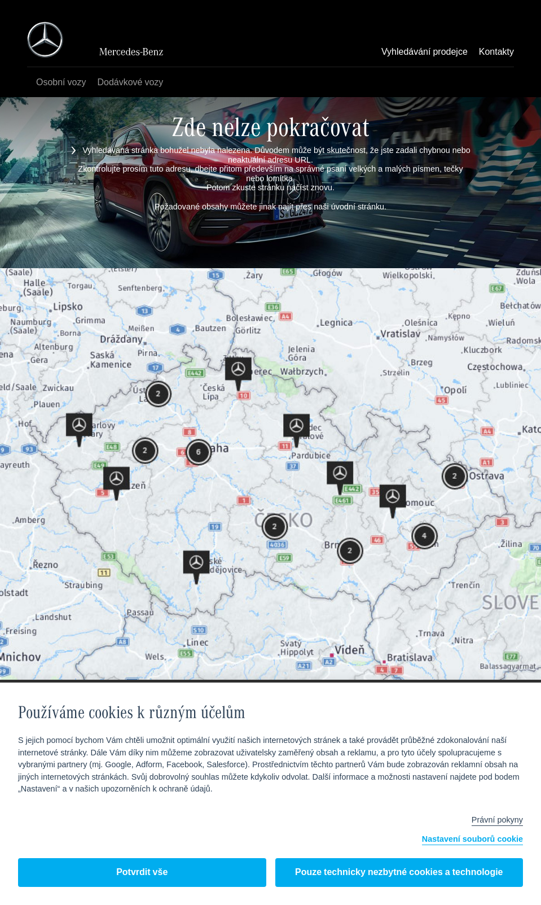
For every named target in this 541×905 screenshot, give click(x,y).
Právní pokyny (497, 820)
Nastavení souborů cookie (472, 840)
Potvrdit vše (142, 872)
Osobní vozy (61, 82)
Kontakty (496, 52)
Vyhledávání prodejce (424, 52)
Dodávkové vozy (130, 82)
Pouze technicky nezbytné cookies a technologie (399, 872)
